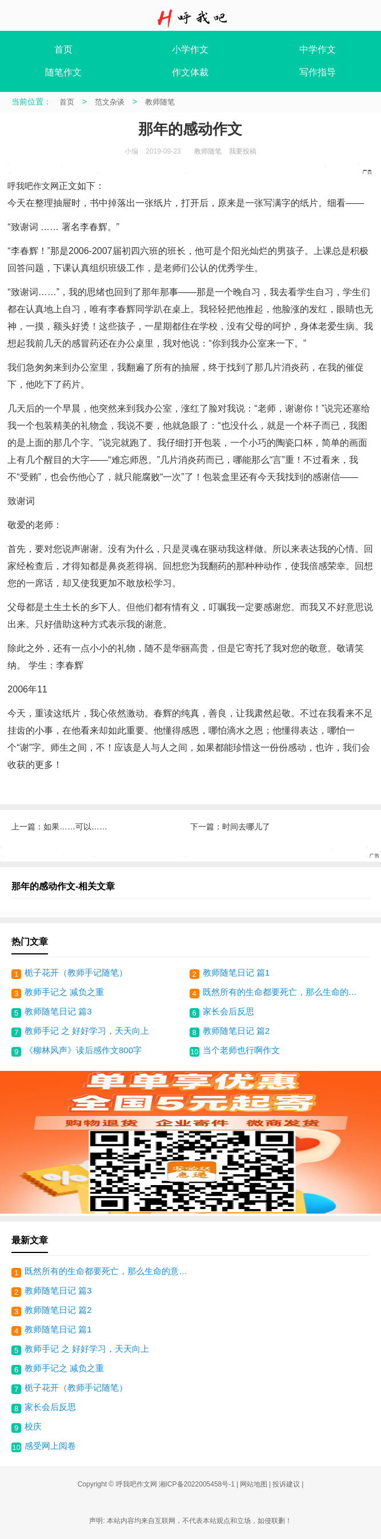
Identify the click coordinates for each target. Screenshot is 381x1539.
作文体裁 (190, 72)
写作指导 (317, 72)
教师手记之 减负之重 (64, 992)
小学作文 (190, 49)
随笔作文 (63, 72)
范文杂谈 (110, 102)
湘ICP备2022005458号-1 (197, 1484)
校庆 (33, 1426)
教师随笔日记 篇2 (236, 1031)
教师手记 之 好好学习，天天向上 (87, 1031)
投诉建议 (286, 1484)
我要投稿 (242, 151)
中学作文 (317, 49)
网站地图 (253, 1484)
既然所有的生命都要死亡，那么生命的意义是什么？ (284, 992)
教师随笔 (160, 102)
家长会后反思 (228, 1011)
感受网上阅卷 (50, 1446)
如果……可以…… (75, 826)
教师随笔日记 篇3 (58, 1011)
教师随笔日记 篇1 (236, 972)
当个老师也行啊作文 (241, 1050)
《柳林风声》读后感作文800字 (83, 1050)
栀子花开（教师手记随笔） (76, 972)
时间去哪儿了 (246, 826)
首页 (63, 49)
